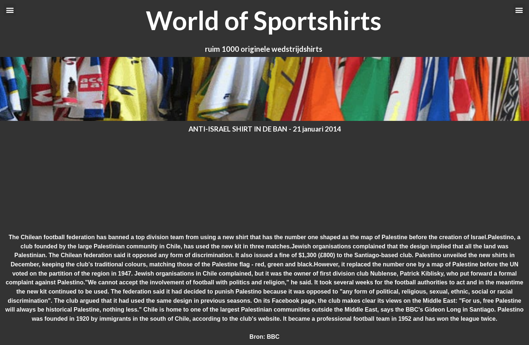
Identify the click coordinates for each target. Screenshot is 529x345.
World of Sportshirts (263, 20)
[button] (10, 10)
